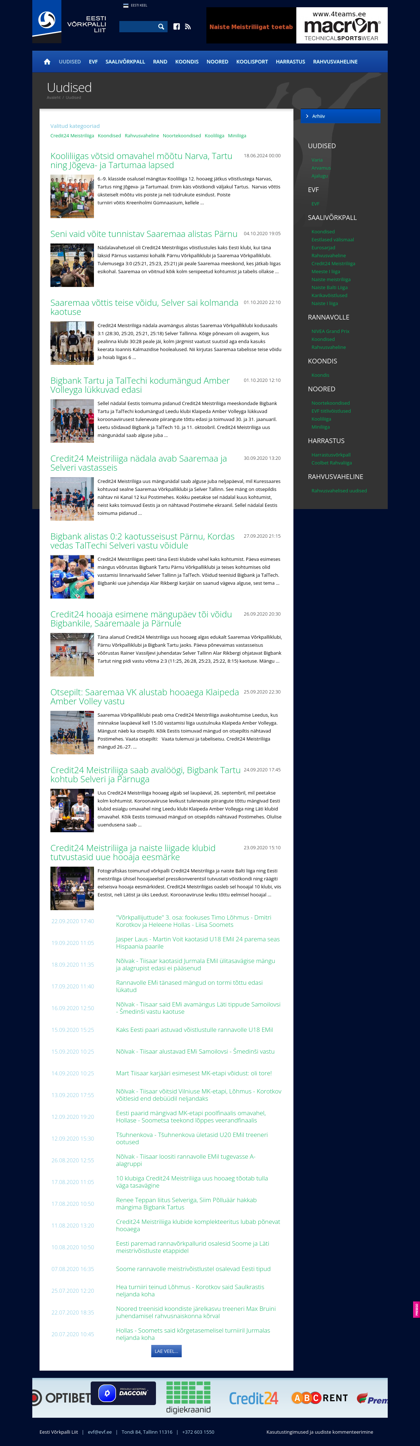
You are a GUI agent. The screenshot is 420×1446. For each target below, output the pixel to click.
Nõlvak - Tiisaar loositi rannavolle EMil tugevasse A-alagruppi (186, 1160)
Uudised (70, 61)
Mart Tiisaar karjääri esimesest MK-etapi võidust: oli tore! (194, 1073)
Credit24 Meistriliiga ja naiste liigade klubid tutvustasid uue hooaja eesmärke (132, 852)
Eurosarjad (323, 247)
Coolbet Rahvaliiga (332, 462)
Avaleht (54, 97)
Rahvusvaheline (335, 61)
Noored (217, 61)
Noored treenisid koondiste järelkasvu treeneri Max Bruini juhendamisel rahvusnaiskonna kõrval (196, 1312)
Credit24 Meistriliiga (72, 135)
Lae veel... (166, 1351)
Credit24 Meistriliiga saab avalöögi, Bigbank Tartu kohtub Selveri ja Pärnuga (145, 774)
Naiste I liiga (325, 303)
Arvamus (321, 167)
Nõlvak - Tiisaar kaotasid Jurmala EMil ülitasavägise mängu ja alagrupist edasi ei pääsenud (195, 964)
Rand (160, 61)
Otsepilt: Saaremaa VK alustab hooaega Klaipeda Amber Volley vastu (144, 696)
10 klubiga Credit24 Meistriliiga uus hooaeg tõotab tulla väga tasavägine (192, 1181)
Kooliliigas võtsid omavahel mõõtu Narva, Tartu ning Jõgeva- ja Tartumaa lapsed (141, 160)
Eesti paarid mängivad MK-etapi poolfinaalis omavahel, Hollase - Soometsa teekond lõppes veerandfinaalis (191, 1116)
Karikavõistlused (329, 295)
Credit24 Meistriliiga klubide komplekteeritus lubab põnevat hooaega (198, 1225)
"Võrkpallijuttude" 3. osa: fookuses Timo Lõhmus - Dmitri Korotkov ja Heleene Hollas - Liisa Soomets (193, 921)
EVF (93, 61)
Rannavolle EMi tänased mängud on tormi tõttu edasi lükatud (189, 986)
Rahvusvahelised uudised (339, 490)
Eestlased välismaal (333, 239)
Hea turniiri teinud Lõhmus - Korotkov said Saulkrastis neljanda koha (190, 1290)
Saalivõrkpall (125, 61)
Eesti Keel (139, 5)
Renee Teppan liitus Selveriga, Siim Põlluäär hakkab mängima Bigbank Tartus (186, 1203)
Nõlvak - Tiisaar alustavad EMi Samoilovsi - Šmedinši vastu (196, 1051)
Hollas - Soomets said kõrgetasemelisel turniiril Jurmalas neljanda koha (193, 1334)
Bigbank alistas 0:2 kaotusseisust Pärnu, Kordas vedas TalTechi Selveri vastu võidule (142, 540)
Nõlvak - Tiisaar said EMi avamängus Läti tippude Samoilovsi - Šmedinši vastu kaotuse (198, 1008)
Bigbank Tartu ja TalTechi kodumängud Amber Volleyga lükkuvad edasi (140, 384)
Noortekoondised (182, 135)
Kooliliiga (215, 135)
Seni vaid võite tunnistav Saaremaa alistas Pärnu (145, 233)
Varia (317, 160)
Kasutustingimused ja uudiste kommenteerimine (320, 1432)
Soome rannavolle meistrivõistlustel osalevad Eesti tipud (194, 1268)
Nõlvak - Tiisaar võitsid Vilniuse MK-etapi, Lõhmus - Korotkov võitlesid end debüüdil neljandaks (198, 1095)
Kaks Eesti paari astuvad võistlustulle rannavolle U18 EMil (195, 1029)
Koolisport (252, 61)
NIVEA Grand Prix (331, 331)
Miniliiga (237, 135)
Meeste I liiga (326, 271)
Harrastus (290, 61)
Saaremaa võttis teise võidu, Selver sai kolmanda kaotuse (144, 306)
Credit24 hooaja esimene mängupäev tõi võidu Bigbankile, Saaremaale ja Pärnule (141, 618)
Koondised (109, 135)
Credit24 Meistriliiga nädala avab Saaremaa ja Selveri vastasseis (138, 462)
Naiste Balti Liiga (330, 287)
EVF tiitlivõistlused (331, 411)
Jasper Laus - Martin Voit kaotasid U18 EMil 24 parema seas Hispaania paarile (198, 942)
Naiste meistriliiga (331, 279)
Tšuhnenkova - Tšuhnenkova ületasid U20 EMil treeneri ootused (192, 1138)
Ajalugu (320, 175)
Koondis (186, 61)
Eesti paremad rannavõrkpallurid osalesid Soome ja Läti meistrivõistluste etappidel (192, 1247)
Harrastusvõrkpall (331, 454)
